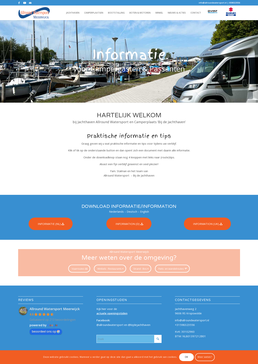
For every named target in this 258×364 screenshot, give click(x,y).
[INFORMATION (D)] (128, 224)
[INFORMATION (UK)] (207, 224)
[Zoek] (129, 339)
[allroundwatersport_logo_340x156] (34, 12)
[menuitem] (73, 12)
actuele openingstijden (111, 313)
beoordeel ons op (46, 331)
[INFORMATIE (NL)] (51, 224)
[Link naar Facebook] (19, 2)
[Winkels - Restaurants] (110, 269)
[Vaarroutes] (79, 269)
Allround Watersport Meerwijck (55, 309)
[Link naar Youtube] (24, 2)
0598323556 (234, 2)
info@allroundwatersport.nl (213, 2)
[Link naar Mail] (30, 2)
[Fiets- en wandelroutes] (172, 269)
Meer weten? (205, 357)
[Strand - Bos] (140, 269)
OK (186, 357)
